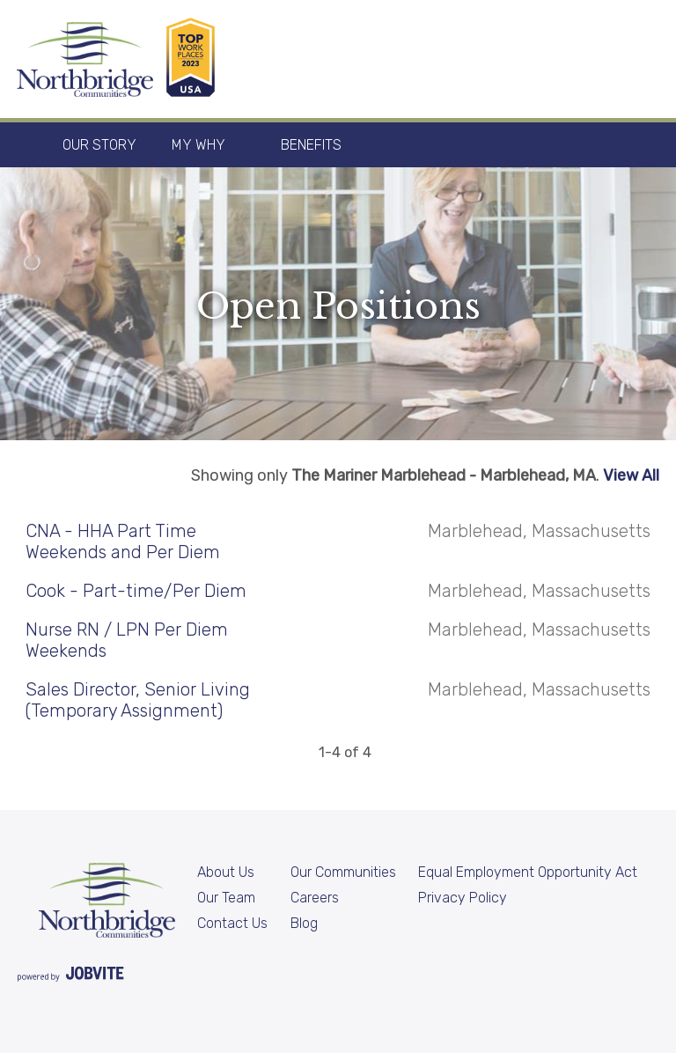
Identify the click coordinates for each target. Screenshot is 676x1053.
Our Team (226, 897)
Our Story (99, 144)
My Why (198, 144)
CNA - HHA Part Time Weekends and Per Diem (123, 541)
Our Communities (343, 872)
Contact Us (232, 923)
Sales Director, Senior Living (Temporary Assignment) (138, 700)
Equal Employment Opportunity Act (527, 872)
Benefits (311, 144)
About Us (225, 872)
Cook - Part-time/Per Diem (136, 590)
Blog (304, 923)
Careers (314, 897)
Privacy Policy (462, 897)
